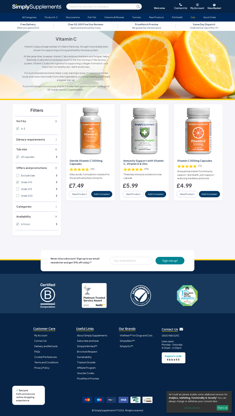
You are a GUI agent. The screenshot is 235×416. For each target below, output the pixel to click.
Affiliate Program (86, 367)
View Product (79, 194)
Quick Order (209, 17)
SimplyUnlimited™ (87, 346)
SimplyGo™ (126, 346)
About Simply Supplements (92, 335)
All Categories (29, 17)
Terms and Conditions (46, 362)
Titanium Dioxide (86, 362)
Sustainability (84, 356)
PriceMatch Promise (88, 378)
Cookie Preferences (45, 356)
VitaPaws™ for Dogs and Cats (136, 335)
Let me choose (192, 407)
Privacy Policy (41, 367)
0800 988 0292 (170, 335)
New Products (156, 17)
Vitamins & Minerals (114, 17)
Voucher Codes (85, 373)
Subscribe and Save (88, 340)
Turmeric (136, 17)
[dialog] (199, 402)
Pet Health (177, 17)
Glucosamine (73, 17)
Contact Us (40, 340)
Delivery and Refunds (46, 346)
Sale (193, 17)
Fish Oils (92, 17)
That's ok (222, 407)
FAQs (37, 351)
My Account (40, 335)
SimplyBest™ (127, 340)
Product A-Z (51, 17)
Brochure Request (87, 351)
